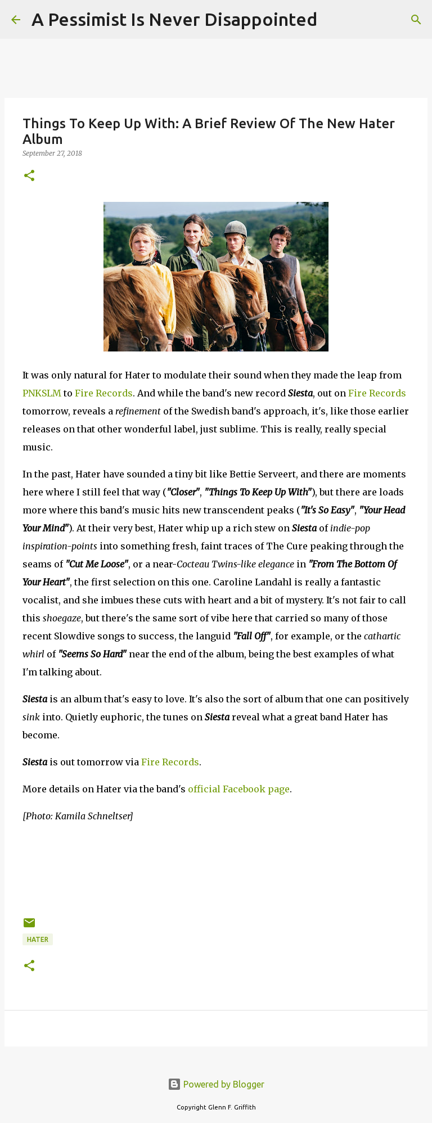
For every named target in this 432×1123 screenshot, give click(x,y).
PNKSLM (41, 393)
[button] (29, 176)
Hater (37, 939)
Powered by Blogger (216, 1084)
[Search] (333, 19)
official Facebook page (239, 789)
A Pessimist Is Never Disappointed (174, 19)
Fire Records (104, 393)
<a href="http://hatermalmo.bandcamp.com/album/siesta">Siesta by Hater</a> (216, 867)
